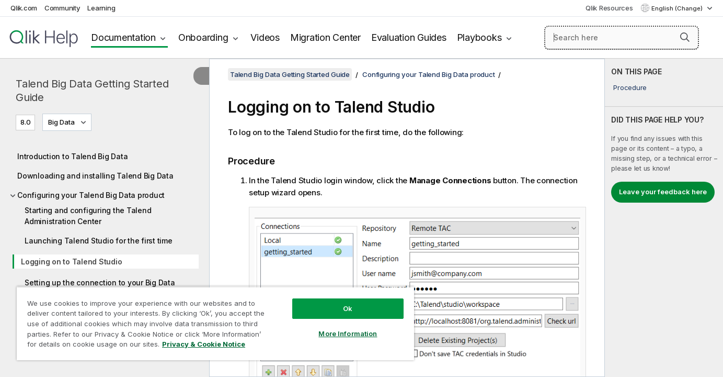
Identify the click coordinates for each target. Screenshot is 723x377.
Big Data (61, 122)
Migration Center (325, 37)
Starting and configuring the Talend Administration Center (88, 216)
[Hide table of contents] (201, 76)
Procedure (630, 87)
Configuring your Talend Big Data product (91, 195)
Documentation (123, 37)
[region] (215, 323)
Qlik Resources (609, 8)
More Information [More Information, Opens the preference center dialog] (347, 333)
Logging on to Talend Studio (71, 261)
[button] (685, 37)
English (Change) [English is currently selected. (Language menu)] (677, 8)
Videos (265, 37)
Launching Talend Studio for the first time (99, 240)
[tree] (104, 253)
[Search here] (621, 38)
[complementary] (664, 218)
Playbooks (479, 37)
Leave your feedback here (663, 191)
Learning (101, 8)
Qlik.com (23, 8)
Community (62, 8)
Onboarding (203, 37)
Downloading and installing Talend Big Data (95, 175)
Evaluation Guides (408, 37)
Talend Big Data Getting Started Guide (92, 90)
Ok (347, 308)
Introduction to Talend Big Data (72, 156)
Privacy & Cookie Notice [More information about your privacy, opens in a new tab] (203, 344)
